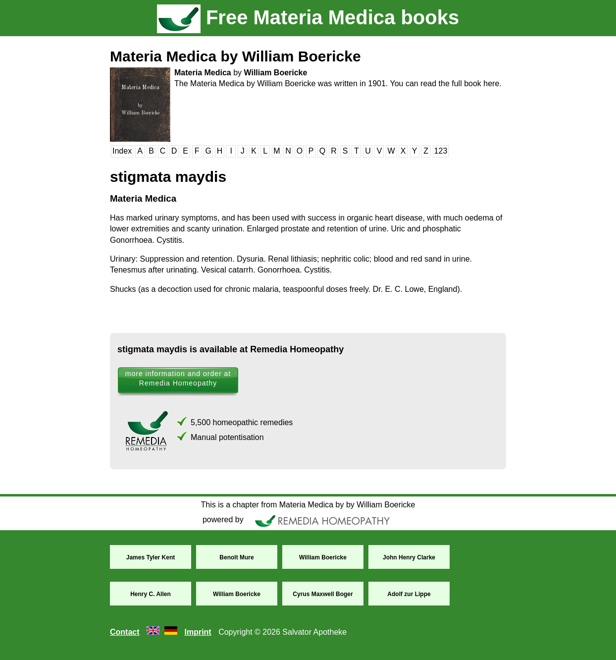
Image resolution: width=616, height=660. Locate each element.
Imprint (197, 632)
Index (122, 151)
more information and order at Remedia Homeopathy (178, 378)
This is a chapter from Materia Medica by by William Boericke (308, 504)
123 (441, 151)
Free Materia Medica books (308, 17)
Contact (125, 632)
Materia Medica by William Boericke (235, 56)
